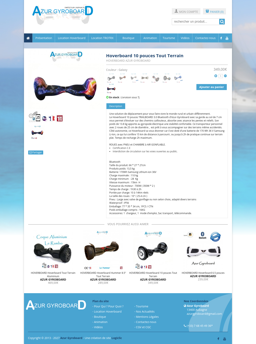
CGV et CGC (143, 327)
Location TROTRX (102, 38)
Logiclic (117, 338)
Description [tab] (115, 106)
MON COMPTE (186, 11)
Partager (35, 152)
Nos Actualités (145, 311)
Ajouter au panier (211, 87)
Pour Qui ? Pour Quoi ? (108, 306)
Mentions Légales (147, 317)
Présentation (43, 38)
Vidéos (185, 38)
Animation (150, 38)
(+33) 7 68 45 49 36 (199, 326)
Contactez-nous (205, 38)
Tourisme (169, 38)
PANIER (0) (214, 11)
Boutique (128, 38)
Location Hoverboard (71, 38)
